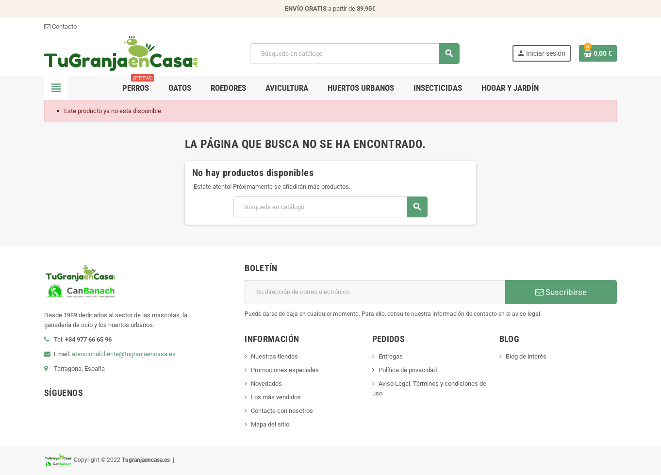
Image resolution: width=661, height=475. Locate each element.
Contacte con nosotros (282, 410)
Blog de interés (526, 356)
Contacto (60, 26)
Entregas (391, 356)
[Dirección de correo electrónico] (375, 292)
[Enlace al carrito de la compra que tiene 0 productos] (598, 53)
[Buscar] (354, 53)
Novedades (266, 383)
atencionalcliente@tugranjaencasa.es (124, 354)
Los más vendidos (276, 397)
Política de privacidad (408, 370)
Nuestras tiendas (274, 356)
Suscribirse (561, 292)
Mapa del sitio (270, 424)
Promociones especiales (285, 370)
